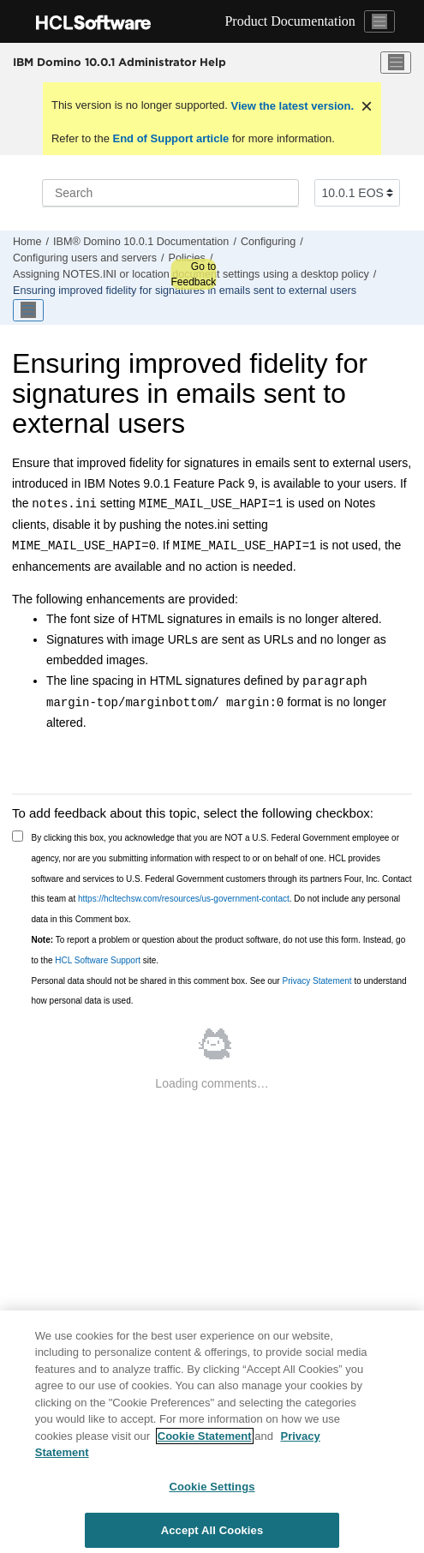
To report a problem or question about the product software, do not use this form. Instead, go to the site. (219, 950)
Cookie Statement (205, 1442)
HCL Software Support (97, 960)
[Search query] (170, 193)
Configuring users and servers (85, 258)
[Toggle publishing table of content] (28, 310)
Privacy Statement (316, 981)
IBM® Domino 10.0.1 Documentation (141, 242)
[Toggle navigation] (379, 21)
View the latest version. (291, 105)
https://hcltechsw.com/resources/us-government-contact (184, 898)
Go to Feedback (193, 274)
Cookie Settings (211, 1492)
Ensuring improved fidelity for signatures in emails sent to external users (184, 291)
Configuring (268, 242)
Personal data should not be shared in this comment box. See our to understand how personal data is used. (219, 991)
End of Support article (171, 138)
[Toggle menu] (395, 62)
